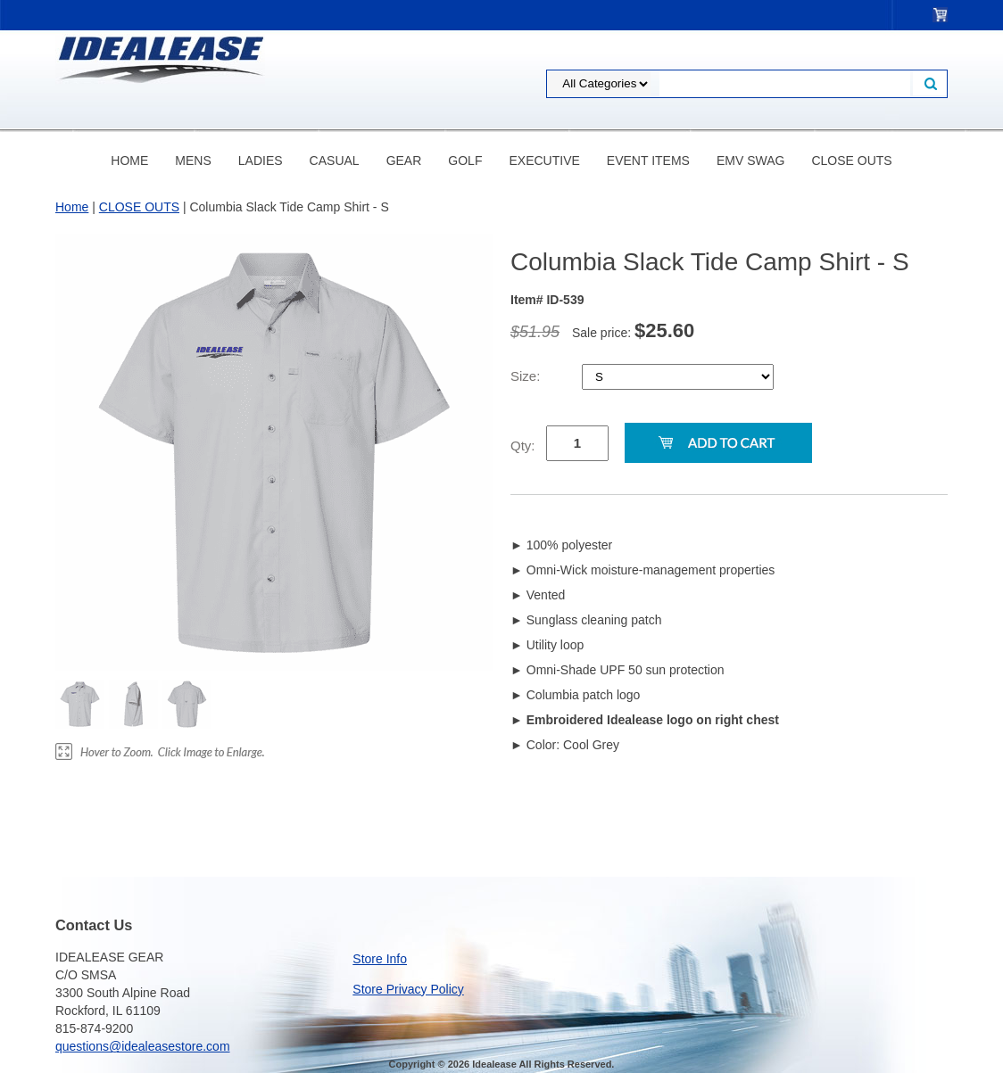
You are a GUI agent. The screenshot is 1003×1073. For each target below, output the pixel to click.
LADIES (260, 160)
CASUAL (335, 160)
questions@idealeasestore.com (142, 1046)
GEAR (404, 160)
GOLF (465, 160)
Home (129, 160)
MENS (193, 160)
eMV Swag (751, 160)
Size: (527, 376)
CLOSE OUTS (851, 160)
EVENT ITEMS (648, 160)
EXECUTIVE (544, 160)
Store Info (379, 959)
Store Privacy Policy (407, 989)
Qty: (522, 445)
